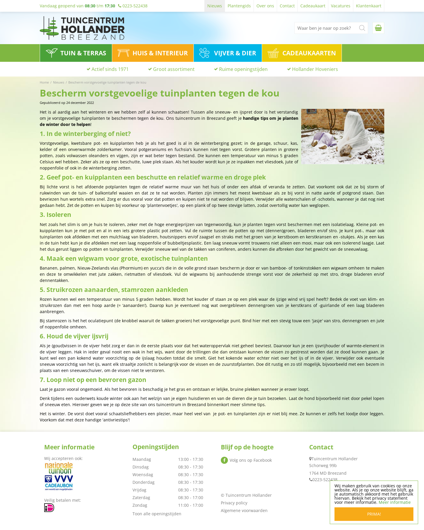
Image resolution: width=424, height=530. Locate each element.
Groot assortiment (174, 69)
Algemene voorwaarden (244, 510)
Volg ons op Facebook (251, 460)
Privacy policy (234, 503)
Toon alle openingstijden (156, 513)
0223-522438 (324, 479)
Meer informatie (395, 502)
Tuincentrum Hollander (335, 458)
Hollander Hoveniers (315, 69)
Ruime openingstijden (243, 69)
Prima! (374, 514)
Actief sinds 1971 (110, 69)
